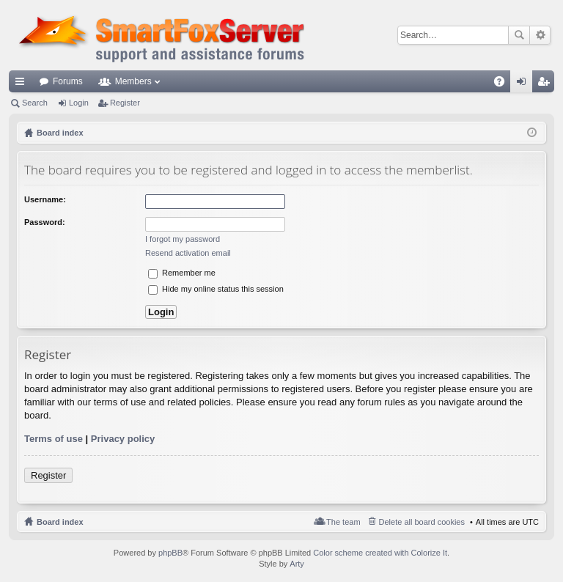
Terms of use (53, 438)
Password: (44, 222)
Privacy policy (123, 438)
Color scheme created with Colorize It (380, 552)
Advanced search (540, 35)
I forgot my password (182, 239)
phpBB (170, 552)
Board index (60, 521)
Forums (68, 81)
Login (79, 102)
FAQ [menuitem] (504, 84)
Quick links (23, 84)
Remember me (182, 272)
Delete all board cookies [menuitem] (422, 521)
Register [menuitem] (546, 84)
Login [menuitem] (524, 84)
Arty (297, 563)
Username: (45, 199)
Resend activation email (188, 252)
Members (133, 81)
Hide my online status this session (216, 288)
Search (519, 35)
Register (125, 102)
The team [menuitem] (343, 521)
